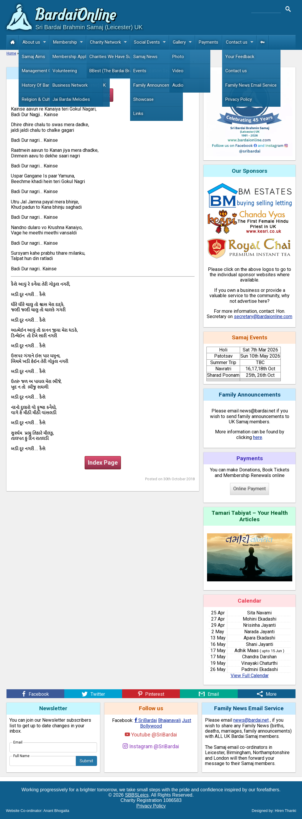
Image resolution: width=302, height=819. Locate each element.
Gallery (184, 42)
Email (17, 742)
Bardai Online (75, 16)
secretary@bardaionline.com (263, 316)
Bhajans (26, 53)
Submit (86, 761)
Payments (208, 42)
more (186, 62)
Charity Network (110, 42)
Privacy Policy (151, 805)
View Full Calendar (250, 675)
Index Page (103, 462)
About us (35, 42)
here (257, 437)
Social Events (151, 42)
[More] (267, 693)
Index (103, 94)
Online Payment (249, 488)
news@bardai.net (251, 720)
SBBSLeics (137, 794)
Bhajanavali (169, 720)
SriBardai (145, 720)
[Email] (209, 693)
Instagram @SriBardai (151, 746)
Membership (69, 42)
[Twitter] (93, 693)
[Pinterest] (151, 693)
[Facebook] (35, 693)
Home (11, 53)
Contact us (241, 42)
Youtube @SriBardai (151, 734)
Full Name (21, 756)
